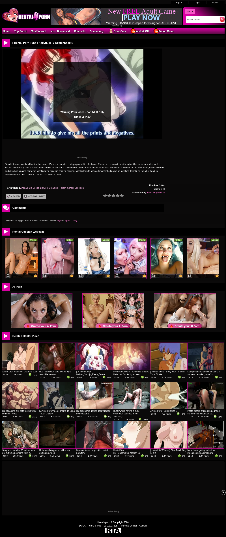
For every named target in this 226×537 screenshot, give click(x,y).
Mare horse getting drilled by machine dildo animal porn (201, 451)
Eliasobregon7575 (156, 192)
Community (97, 31)
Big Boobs (34, 188)
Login (197, 2)
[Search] (202, 19)
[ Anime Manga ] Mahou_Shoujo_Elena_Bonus (90, 373)
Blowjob (44, 188)
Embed (13, 196)
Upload (215, 2)
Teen (81, 188)
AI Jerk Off (139, 31)
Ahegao (24, 188)
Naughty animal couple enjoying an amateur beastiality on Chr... (204, 373)
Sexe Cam (117, 31)
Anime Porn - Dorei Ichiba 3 (163, 411)
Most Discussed (60, 31)
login (59, 220)
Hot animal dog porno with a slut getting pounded (54, 451)
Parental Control (129, 526)
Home (6, 31)
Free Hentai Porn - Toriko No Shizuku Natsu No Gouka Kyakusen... (131, 373)
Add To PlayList (35, 196)
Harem (63, 188)
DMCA (82, 526)
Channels (79, 31)
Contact (143, 526)
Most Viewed (38, 31)
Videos (190, 11)
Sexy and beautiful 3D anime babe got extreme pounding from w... (18, 451)
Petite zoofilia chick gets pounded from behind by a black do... (204, 412)
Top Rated (20, 31)
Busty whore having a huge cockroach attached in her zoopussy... (126, 414)
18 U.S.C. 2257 (111, 526)
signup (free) (71, 220)
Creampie (53, 188)
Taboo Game (163, 31)
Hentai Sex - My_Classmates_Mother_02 (126, 451)
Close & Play (82, 116)
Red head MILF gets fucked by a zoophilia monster (55, 373)
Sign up (179, 2)
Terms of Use (94, 526)
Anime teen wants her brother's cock (19, 371)
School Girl (72, 188)
